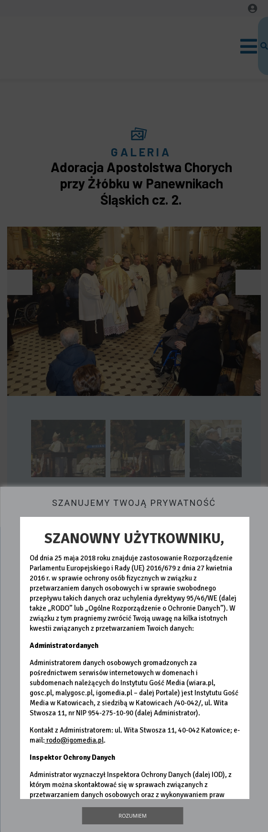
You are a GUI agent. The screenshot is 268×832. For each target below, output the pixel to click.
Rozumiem (132, 815)
